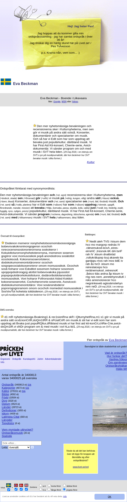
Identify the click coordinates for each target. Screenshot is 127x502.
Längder (7, 420)
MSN (64, 101)
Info (66, 496)
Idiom (5, 413)
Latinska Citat (10, 416)
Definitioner (9, 410)
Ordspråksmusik (12, 432)
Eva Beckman (118, 340)
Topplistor (8, 423)
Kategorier (8, 387)
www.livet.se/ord (81, 467)
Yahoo (75, 101)
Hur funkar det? (117, 356)
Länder (6, 407)
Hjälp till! (121, 368)
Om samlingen (117, 362)
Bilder (5, 394)
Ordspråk (16, 359)
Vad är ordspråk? (116, 352)
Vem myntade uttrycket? (17, 429)
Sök (29, 385)
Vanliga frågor (118, 359)
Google (56, 101)
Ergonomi (5, 359)
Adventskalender (53, 359)
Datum (6, 403)
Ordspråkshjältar (116, 365)
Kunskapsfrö (29, 359)
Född (5, 397)
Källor (5, 391)
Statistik (7, 436)
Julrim (40, 359)
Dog (4, 400)
